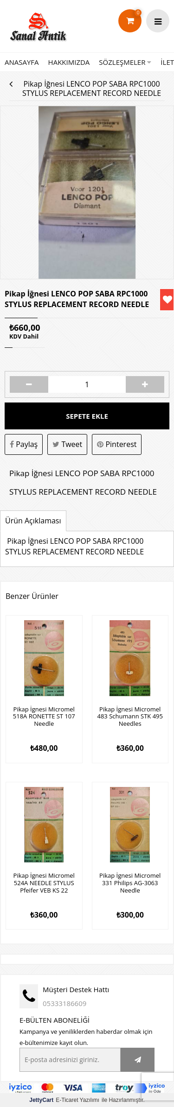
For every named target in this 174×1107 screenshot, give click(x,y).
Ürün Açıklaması (33, 521)
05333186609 (64, 1003)
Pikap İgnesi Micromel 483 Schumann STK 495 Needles (130, 717)
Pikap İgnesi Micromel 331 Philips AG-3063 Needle (130, 883)
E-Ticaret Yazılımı (64, 1100)
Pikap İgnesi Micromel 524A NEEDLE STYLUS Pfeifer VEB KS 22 (44, 883)
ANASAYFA (22, 62)
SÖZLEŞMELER (125, 62)
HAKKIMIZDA (69, 62)
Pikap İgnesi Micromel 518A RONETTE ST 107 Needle (44, 717)
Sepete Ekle (87, 416)
